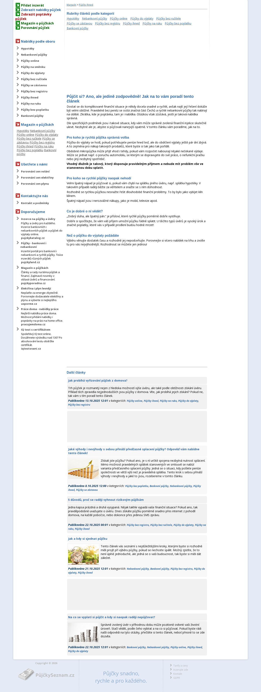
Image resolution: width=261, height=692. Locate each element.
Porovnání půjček (35, 27)
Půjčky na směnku (33, 67)
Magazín (71, 5)
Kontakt (177, 673)
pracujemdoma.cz (33, 324)
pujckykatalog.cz (33, 238)
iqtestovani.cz (31, 348)
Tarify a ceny (180, 665)
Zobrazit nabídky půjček (41, 10)
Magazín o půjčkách (37, 23)
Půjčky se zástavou (34, 85)
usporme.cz (29, 304)
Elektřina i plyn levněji (36, 288)
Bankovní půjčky (32, 116)
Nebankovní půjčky (34, 54)
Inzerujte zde (180, 669)
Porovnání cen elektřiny (37, 177)
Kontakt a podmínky (35, 203)
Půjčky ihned (29, 97)
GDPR (176, 678)
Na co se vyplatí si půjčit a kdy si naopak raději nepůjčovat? (111, 617)
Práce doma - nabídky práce (40, 309)
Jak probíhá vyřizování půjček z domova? (97, 380)
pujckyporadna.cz (33, 283)
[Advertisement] (137, 62)
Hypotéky (27, 48)
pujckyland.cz (30, 262)
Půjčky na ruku (31, 103)
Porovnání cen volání (35, 171)
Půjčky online (30, 61)
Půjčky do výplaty (33, 73)
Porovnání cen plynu (35, 183)
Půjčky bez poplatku (35, 109)
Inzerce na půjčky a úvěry (38, 219)
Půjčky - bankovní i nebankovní (33, 245)
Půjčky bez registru (34, 91)
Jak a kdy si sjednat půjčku (87, 539)
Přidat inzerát (32, 5)
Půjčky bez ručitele (34, 79)
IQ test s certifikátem (35, 329)
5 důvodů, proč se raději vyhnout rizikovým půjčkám (106, 500)
